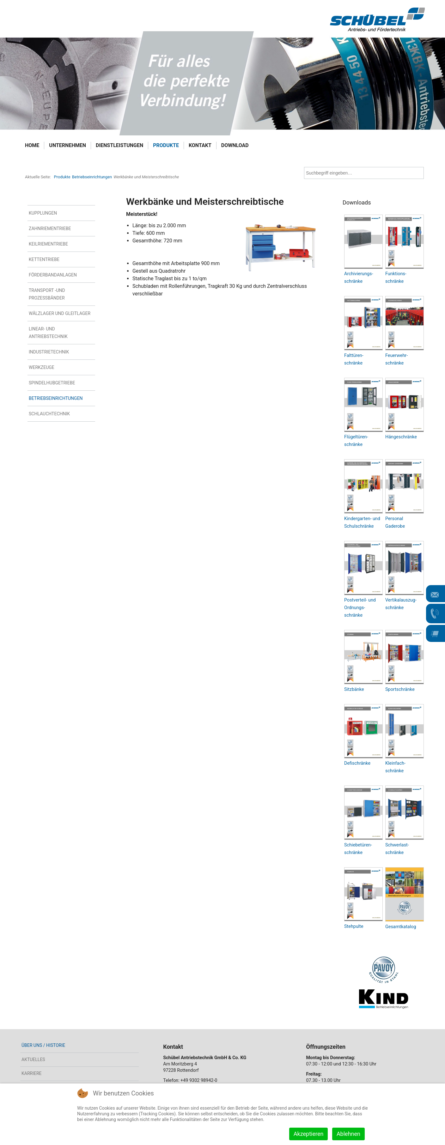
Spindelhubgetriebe (52, 382)
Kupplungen (43, 213)
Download (235, 145)
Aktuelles (33, 1059)
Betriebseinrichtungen (56, 398)
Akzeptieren (309, 1133)
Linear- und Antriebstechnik (48, 332)
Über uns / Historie (43, 1045)
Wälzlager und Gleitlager (59, 313)
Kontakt (200, 145)
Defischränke (357, 763)
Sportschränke (400, 689)
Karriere (31, 1073)
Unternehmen (67, 145)
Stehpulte (353, 926)
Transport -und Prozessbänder (47, 294)
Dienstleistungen (119, 145)
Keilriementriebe (48, 243)
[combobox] (364, 173)
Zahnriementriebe (50, 228)
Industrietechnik (49, 351)
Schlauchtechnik (49, 413)
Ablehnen (348, 1133)
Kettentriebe (44, 259)
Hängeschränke (401, 437)
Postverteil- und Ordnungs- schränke (360, 607)
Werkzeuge (41, 367)
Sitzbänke (354, 689)
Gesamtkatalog (400, 926)
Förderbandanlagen (53, 274)
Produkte (166, 145)
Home (32, 145)
